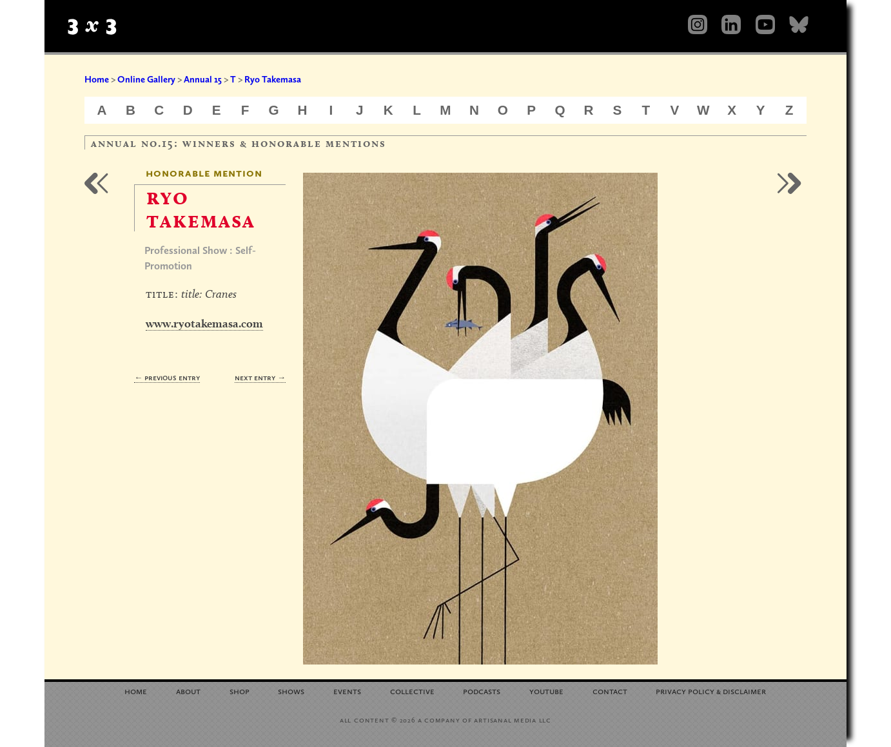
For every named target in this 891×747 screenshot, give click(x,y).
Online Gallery (146, 79)
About (188, 690)
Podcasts (481, 690)
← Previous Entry (167, 377)
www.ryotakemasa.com (204, 323)
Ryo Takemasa (272, 79)
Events (347, 690)
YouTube (546, 690)
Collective (412, 690)
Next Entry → (260, 377)
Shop (240, 690)
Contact (609, 690)
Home (96, 79)
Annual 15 (203, 79)
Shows (291, 690)
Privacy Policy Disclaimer (711, 690)
